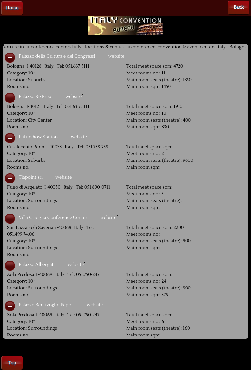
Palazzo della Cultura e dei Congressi (57, 56)
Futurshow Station (38, 137)
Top (12, 363)
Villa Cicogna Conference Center (53, 217)
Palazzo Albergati (37, 265)
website (116, 56)
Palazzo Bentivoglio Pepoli (46, 305)
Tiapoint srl (31, 177)
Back (239, 7)
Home (12, 8)
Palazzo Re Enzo (36, 97)
